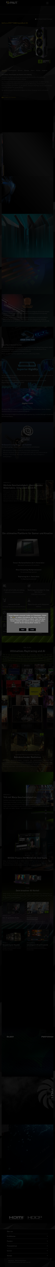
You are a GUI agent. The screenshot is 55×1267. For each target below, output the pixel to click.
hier (13, 617)
